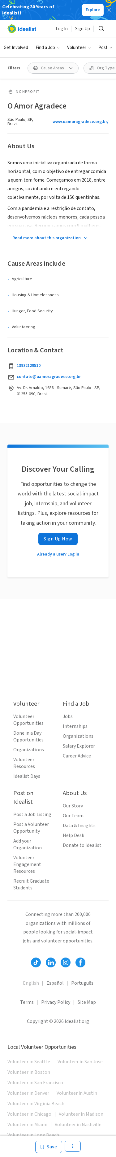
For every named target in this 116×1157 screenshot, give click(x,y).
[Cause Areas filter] (53, 68)
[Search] (101, 29)
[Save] (48, 1147)
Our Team (73, 815)
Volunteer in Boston (28, 1072)
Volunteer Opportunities (28, 720)
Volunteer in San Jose (80, 1061)
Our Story (73, 805)
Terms (27, 1002)
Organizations (28, 749)
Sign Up (82, 29)
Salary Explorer (79, 746)
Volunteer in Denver (28, 1093)
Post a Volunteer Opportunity (31, 828)
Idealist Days (26, 776)
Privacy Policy (55, 1002)
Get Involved (16, 47)
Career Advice (77, 756)
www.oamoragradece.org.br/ (81, 122)
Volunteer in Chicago (29, 1114)
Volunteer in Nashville (78, 1124)
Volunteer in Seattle (28, 1061)
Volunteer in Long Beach (33, 1135)
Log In (62, 29)
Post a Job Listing (32, 814)
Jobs (68, 716)
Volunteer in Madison (81, 1114)
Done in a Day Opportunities (28, 736)
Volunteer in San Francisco (35, 1082)
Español (55, 983)
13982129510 (29, 366)
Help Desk (73, 835)
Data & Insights (79, 825)
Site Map (87, 1002)
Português (82, 983)
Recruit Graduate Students (31, 884)
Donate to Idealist (82, 845)
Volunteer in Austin (77, 1093)
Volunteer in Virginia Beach (35, 1103)
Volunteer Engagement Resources (27, 864)
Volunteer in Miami (27, 1124)
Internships (75, 726)
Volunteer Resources (24, 763)
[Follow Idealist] (36, 962)
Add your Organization (27, 844)
